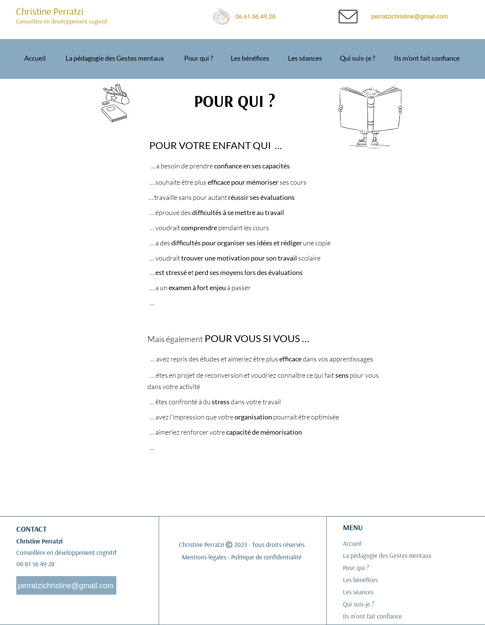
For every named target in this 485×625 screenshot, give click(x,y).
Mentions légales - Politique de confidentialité (242, 557)
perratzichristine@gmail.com (409, 16)
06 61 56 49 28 (36, 564)
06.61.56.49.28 (258, 16)
